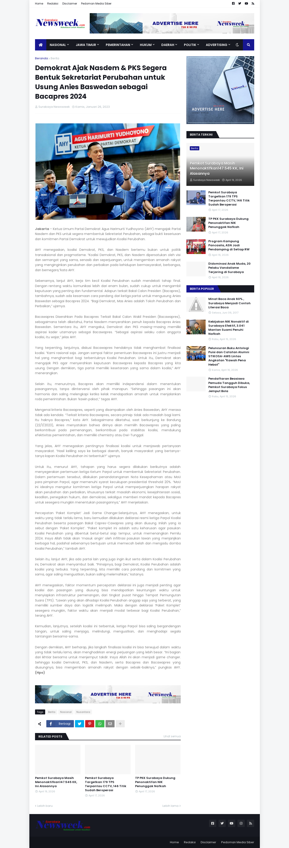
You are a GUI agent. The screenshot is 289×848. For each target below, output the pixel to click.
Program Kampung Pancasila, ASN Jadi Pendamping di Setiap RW (228, 245)
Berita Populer (202, 289)
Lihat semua (172, 736)
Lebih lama (170, 806)
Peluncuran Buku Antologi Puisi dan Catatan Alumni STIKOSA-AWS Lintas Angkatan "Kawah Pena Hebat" (228, 356)
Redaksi (52, 3)
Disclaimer (69, 3)
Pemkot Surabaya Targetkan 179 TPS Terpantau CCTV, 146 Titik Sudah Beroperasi (105, 784)
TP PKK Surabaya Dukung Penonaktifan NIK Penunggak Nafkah (155, 782)
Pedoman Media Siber (96, 3)
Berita (55, 58)
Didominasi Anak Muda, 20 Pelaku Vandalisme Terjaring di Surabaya (229, 268)
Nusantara (83, 712)
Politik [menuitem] (190, 45)
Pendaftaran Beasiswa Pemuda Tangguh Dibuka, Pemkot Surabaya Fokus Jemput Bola (229, 385)
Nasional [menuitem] (58, 45)
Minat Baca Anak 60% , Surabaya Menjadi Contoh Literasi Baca (229, 303)
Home (39, 3)
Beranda (41, 58)
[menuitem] (40, 44)
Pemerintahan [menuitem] (118, 45)
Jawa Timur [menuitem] (86, 45)
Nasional (66, 712)
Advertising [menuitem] (216, 45)
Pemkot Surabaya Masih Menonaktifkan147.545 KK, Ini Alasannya (56, 782)
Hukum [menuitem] (146, 45)
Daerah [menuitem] (167, 45)
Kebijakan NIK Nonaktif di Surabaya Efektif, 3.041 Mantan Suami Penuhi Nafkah (228, 328)
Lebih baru (45, 806)
